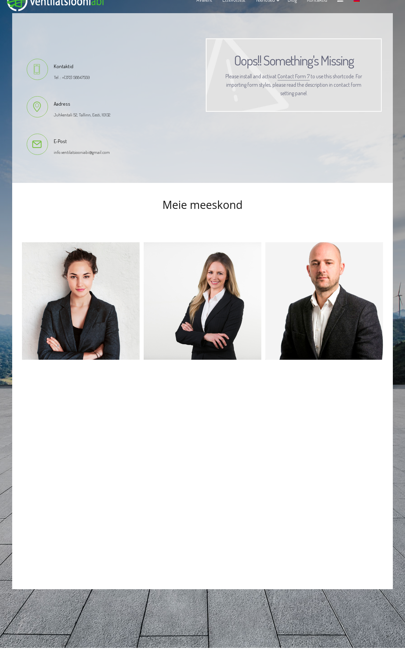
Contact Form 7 (294, 76)
